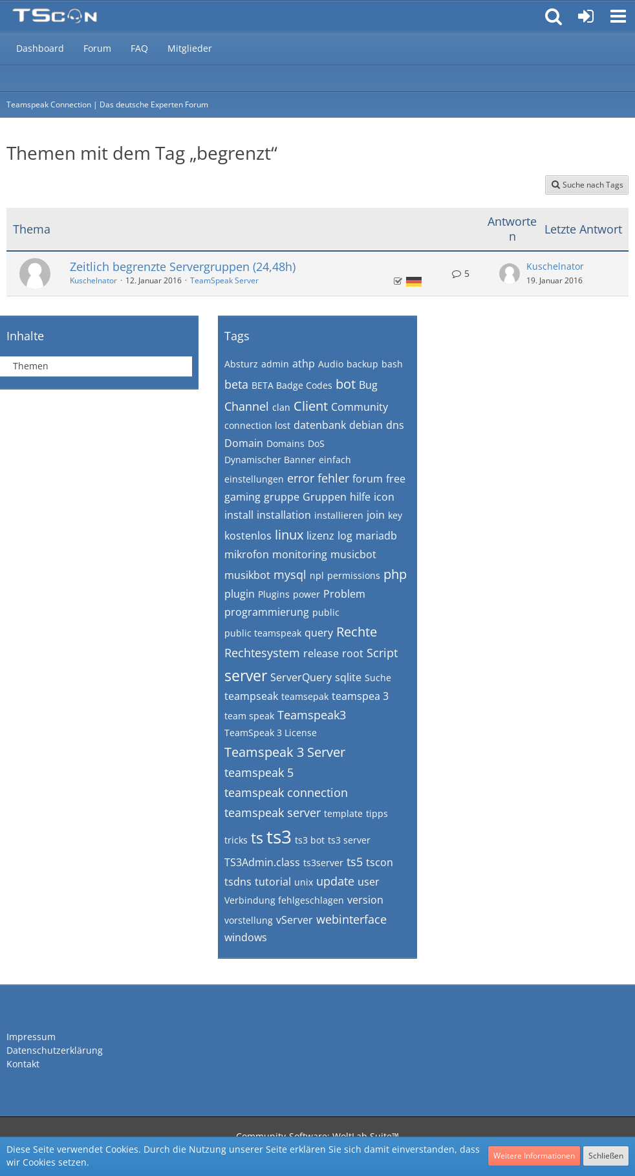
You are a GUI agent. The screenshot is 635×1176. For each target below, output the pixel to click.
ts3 (279, 836)
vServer (294, 920)
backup (362, 364)
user (369, 882)
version (365, 900)
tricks (236, 840)
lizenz (320, 535)
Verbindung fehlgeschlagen (284, 900)
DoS (316, 443)
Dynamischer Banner (270, 459)
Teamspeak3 (311, 715)
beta (236, 384)
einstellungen (254, 479)
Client (311, 406)
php (395, 574)
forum (367, 479)
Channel (246, 406)
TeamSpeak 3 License (270, 732)
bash (392, 364)
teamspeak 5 (259, 772)
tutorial (273, 882)
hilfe (360, 497)
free (395, 479)
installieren (338, 515)
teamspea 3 (360, 696)
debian (366, 425)
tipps (377, 813)
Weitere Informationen (534, 1155)
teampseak (251, 696)
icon (384, 497)
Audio (330, 364)
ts (257, 837)
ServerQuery (301, 677)
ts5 (355, 861)
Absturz (241, 364)
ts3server (323, 862)
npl (317, 575)
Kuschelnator (93, 280)
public (325, 612)
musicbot (353, 554)
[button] (618, 16)
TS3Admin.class (262, 862)
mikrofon (246, 554)
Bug (368, 385)
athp (303, 363)
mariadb (376, 535)
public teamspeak (262, 633)
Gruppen (325, 497)
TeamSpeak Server (224, 280)
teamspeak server (272, 812)
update (335, 881)
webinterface (351, 919)
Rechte (356, 631)
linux (289, 534)
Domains (285, 443)
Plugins (274, 594)
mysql (290, 574)
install (238, 515)
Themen (30, 366)
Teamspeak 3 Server (284, 752)
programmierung (266, 612)
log (345, 535)
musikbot (247, 575)
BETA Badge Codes (292, 385)
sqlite (348, 677)
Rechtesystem (262, 652)
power (306, 594)
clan (281, 407)
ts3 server (349, 840)
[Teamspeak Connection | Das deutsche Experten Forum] (54, 16)
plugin (239, 594)
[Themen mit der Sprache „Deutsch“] (414, 282)
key (395, 515)
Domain (243, 443)
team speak (249, 716)
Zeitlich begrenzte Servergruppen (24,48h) (183, 266)
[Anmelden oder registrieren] (586, 16)
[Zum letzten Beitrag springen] (509, 273)
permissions (353, 575)
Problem (344, 594)
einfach (335, 459)
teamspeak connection (286, 792)
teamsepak (304, 696)
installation (284, 515)
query (319, 633)
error (300, 478)
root (352, 653)
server (245, 675)
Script (382, 652)
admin (275, 364)
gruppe (281, 497)
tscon (379, 862)
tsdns (238, 882)
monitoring (299, 554)
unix (303, 882)
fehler (333, 478)
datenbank (320, 425)
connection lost (257, 425)
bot (346, 384)
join (376, 515)
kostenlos (248, 535)
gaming (242, 497)
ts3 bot (310, 840)
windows (245, 937)
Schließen (605, 1155)
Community (359, 407)
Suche (378, 677)
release (321, 653)
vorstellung (248, 920)
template (343, 813)
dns (395, 425)
